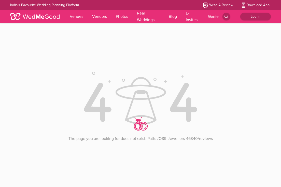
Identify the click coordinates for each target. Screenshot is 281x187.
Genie (213, 16)
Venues (76, 16)
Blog (173, 16)
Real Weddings (145, 16)
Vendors (99, 16)
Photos (122, 16)
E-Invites (192, 16)
